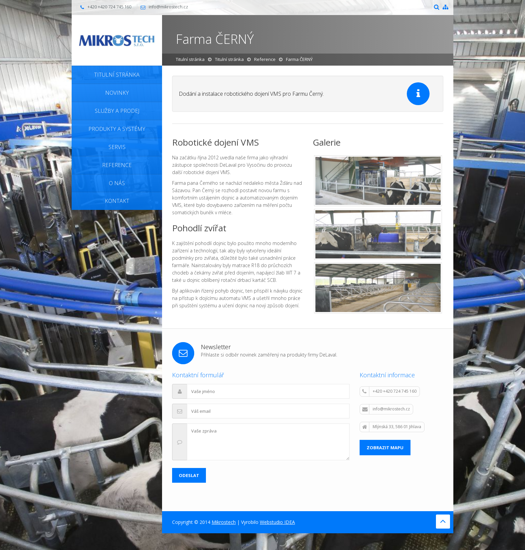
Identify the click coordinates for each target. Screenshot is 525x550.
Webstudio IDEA (277, 522)
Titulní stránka (117, 74)
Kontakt (117, 201)
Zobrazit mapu (385, 448)
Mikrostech (224, 522)
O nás (117, 183)
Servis (117, 147)
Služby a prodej (117, 110)
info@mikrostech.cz (168, 7)
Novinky (117, 92)
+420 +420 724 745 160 (389, 391)
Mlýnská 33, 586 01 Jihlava (391, 427)
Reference (117, 165)
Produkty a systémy (116, 129)
